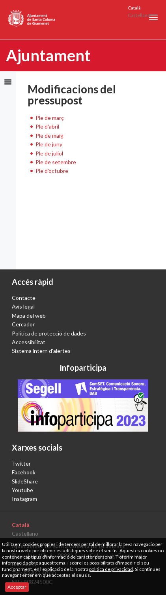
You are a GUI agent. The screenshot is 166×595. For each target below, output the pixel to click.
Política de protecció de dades (49, 333)
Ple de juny (48, 144)
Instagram (24, 498)
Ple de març (49, 117)
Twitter (21, 463)
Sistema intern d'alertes (41, 350)
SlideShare (25, 481)
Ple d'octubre (51, 170)
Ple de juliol (49, 153)
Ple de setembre (55, 162)
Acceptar (16, 587)
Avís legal (23, 306)
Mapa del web (29, 315)
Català (134, 8)
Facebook (23, 472)
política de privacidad (111, 569)
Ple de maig (49, 135)
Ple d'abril (47, 126)
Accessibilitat (28, 342)
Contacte (23, 297)
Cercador (23, 324)
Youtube (22, 490)
